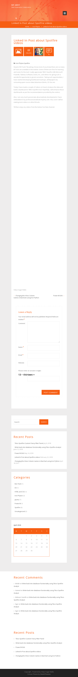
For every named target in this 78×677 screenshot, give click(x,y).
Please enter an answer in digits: (29, 371)
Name (21, 347)
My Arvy (15, 5)
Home (27, 27)
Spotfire (27, 63)
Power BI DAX (58, 296)
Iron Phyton (36, 27)
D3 (16, 488)
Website (21, 363)
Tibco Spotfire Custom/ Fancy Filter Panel (29, 443)
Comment (21, 323)
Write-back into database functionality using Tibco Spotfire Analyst (38, 447)
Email (20, 355)
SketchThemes (45, 674)
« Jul (21, 554)
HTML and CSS (20, 492)
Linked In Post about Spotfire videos (27, 457)
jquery (17, 500)
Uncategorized (20, 511)
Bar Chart (18, 484)
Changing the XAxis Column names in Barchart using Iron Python (26, 297)
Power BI (18, 503)
